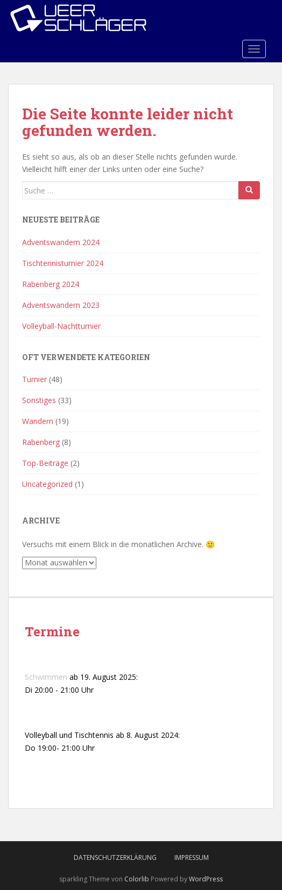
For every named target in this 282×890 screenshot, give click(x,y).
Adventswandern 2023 (61, 305)
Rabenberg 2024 (50, 284)
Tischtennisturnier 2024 (62, 263)
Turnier (34, 379)
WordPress (206, 879)
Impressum (191, 857)
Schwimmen (46, 677)
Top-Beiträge (45, 463)
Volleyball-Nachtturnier (61, 326)
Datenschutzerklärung (115, 857)
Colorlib (136, 879)
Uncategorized (47, 484)
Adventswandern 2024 (61, 242)
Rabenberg (41, 442)
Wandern (37, 421)
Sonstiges (39, 400)
